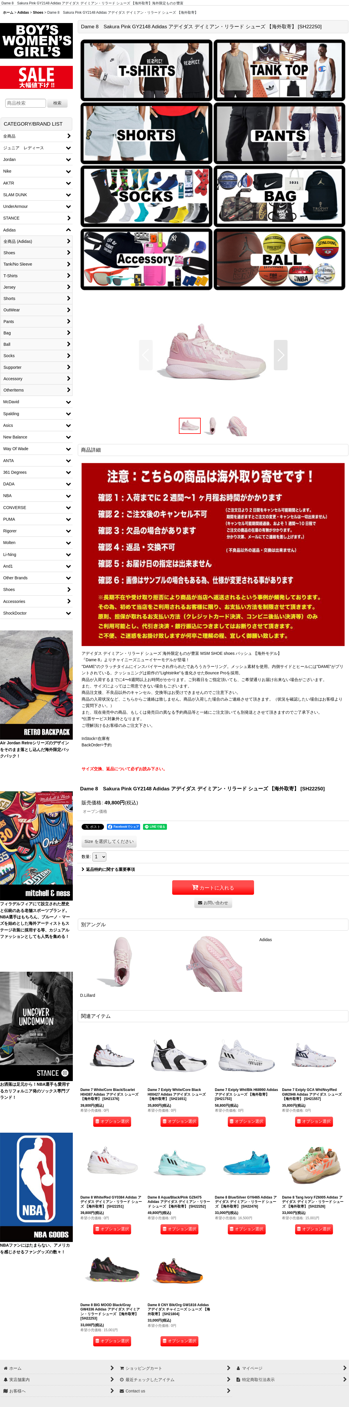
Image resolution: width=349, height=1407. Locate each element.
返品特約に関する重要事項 (108, 869)
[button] (146, 355)
